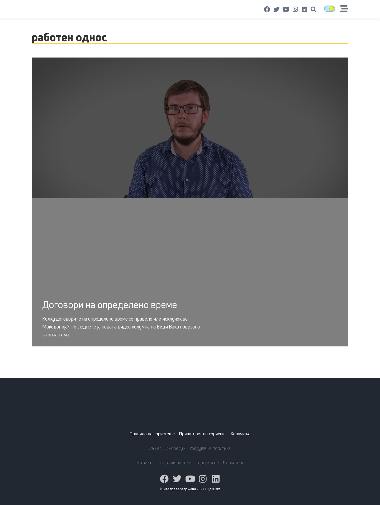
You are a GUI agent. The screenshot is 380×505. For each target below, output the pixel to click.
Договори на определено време (109, 304)
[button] (313, 9)
